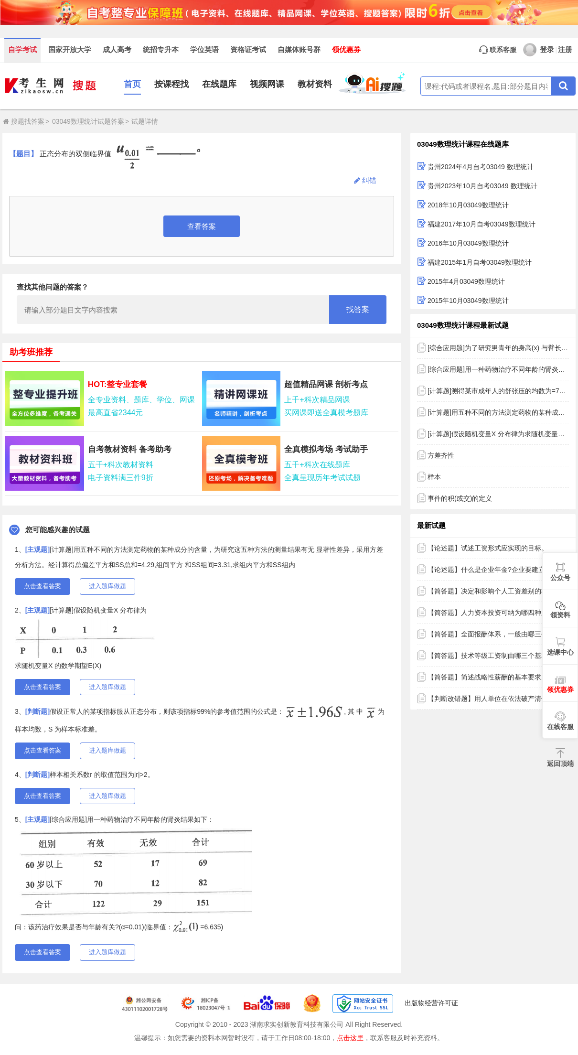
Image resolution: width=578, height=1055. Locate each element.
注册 (565, 50)
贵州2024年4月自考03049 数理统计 (481, 167)
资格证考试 (248, 50)
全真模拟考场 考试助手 (326, 449)
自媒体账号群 (299, 50)
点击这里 (350, 1038)
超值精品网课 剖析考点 (326, 384)
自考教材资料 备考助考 (129, 449)
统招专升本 (161, 50)
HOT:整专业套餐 (118, 384)
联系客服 (498, 49)
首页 (132, 84)
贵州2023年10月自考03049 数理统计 (482, 186)
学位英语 (204, 50)
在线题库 (219, 84)
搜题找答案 (23, 121)
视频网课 (267, 84)
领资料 (560, 615)
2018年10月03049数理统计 (468, 205)
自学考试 (22, 50)
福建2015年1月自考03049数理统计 (480, 262)
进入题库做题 (107, 586)
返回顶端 (560, 763)
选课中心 (560, 652)
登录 (538, 49)
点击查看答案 (42, 586)
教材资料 (315, 84)
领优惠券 (346, 50)
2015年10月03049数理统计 (468, 300)
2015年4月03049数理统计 (466, 281)
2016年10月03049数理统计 (468, 243)
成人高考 (117, 50)
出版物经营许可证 (431, 1003)
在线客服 (560, 727)
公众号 (560, 577)
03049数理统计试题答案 (88, 121)
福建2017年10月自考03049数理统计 (481, 224)
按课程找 (171, 84)
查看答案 (201, 226)
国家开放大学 (69, 50)
